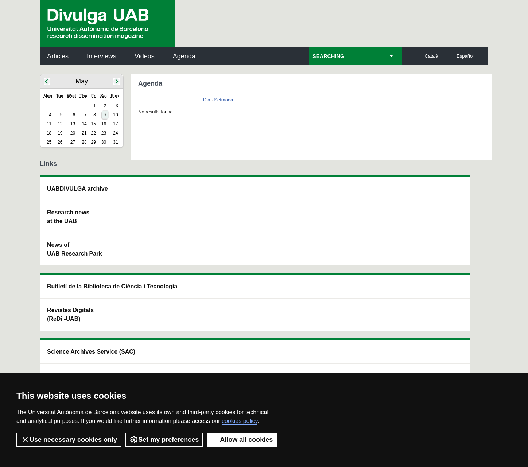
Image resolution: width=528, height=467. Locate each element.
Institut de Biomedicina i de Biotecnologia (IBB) (439, 266)
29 (93, 142)
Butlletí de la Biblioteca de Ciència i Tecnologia (169, 193)
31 (115, 142)
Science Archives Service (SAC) (261, 193)
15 (93, 124)
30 (103, 142)
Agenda (184, 56)
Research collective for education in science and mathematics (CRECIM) (350, 230)
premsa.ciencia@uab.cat (303, 314)
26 (60, 142)
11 (49, 124)
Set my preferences (164, 439)
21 (84, 133)
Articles (58, 56)
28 (84, 142)
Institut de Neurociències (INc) (440, 193)
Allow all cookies (242, 439)
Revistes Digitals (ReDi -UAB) (160, 225)
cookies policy (239, 421)
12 (60, 124)
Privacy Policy (244, 355)
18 (49, 133)
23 (103, 133)
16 (103, 124)
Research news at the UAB (68, 216)
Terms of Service (143, 361)
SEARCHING (328, 56)
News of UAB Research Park (74, 249)
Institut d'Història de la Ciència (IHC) (347, 193)
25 (49, 142)
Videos (145, 56)
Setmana (223, 99)
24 (115, 133)
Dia (206, 99)
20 (72, 133)
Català (431, 56)
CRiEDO (327, 262)
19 (60, 133)
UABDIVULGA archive (77, 189)
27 (72, 142)
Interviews (101, 56)
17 (115, 124)
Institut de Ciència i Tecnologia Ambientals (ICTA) (437, 230)
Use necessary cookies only (69, 439)
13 (72, 124)
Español (465, 56)
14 (84, 124)
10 (115, 114)
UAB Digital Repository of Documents (262, 225)
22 (93, 133)
